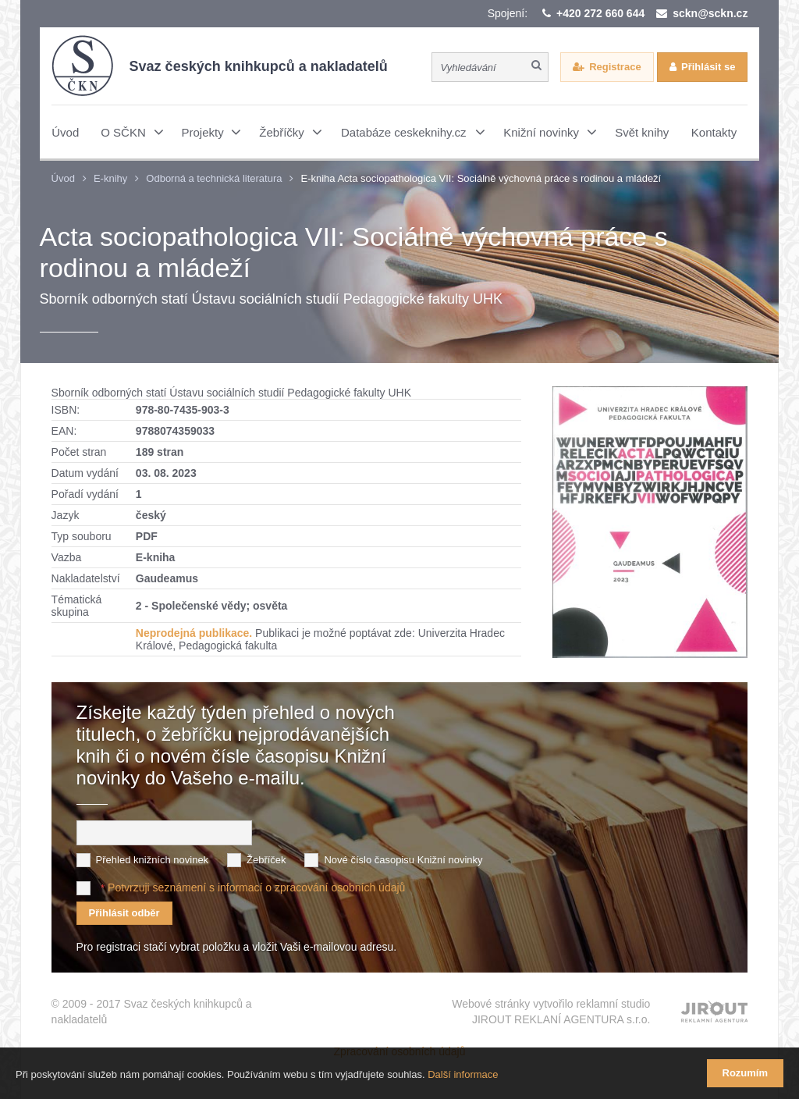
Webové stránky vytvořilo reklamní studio (551, 1012)
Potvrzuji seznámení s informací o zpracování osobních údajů (256, 887)
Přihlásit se (708, 67)
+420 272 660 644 (600, 13)
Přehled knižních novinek (152, 860)
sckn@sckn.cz (710, 13)
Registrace (615, 67)
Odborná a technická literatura (214, 178)
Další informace (463, 1074)
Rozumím (746, 1073)
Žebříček (266, 860)
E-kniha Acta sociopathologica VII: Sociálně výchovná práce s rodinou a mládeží (480, 178)
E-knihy (110, 178)
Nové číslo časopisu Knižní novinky (403, 860)
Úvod (63, 178)
